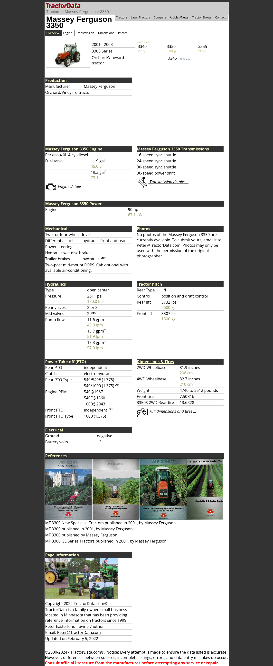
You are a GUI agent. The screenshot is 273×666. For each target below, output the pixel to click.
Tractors (53, 12)
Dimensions (106, 33)
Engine (67, 33)
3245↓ (180, 58)
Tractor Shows (202, 17)
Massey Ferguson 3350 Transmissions (173, 149)
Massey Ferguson (80, 12)
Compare (160, 17)
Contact (220, 17)
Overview (53, 33)
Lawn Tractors (140, 17)
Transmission (85, 33)
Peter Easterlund (60, 626)
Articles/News (179, 17)
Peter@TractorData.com (158, 245)
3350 (104, 12)
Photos (123, 33)
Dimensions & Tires (155, 361)
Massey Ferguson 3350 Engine (74, 149)
